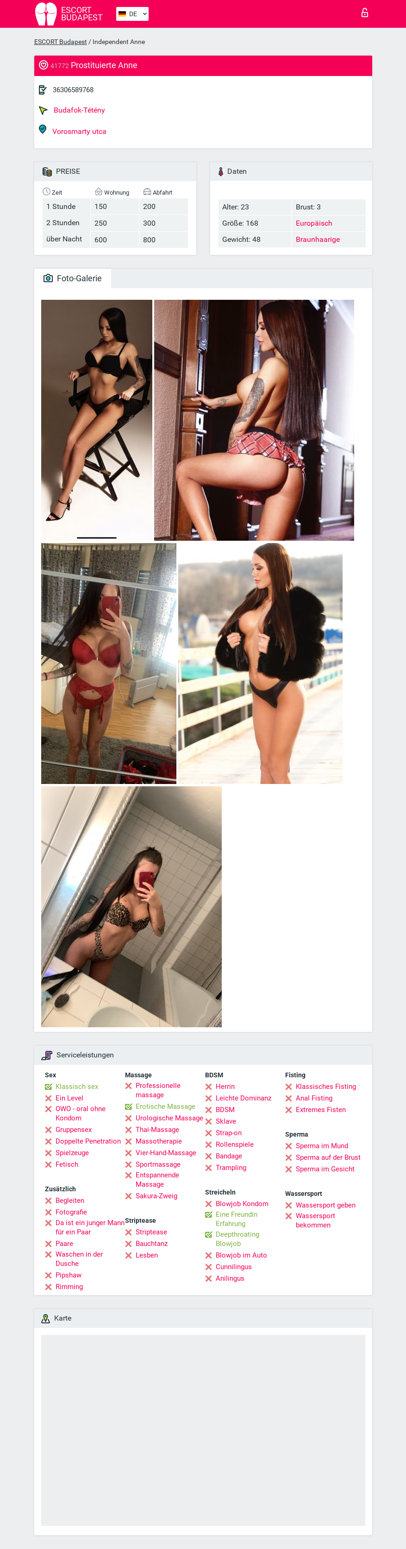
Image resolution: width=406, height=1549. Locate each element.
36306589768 (73, 90)
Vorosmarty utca (72, 130)
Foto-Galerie (73, 278)
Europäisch (314, 223)
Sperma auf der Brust (328, 1157)
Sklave (226, 1121)
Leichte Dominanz (243, 1098)
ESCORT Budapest (60, 41)
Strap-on (229, 1133)
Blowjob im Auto (241, 1255)
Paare (64, 1243)
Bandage (229, 1156)
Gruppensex (74, 1129)
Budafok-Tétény (72, 110)
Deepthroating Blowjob (237, 1239)
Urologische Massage (169, 1118)
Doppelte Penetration (88, 1141)
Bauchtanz (152, 1243)
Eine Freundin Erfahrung (236, 1219)
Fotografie (71, 1212)
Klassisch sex (77, 1086)
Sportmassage (158, 1164)
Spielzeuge (72, 1153)
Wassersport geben (326, 1205)
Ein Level (69, 1098)
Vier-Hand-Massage (166, 1153)
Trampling (231, 1167)
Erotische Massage (165, 1106)
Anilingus (230, 1278)
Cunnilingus (234, 1267)
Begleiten (70, 1200)
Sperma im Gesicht (325, 1169)
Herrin (225, 1086)
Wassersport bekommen (315, 1220)
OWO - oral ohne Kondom (81, 1113)
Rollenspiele (235, 1144)
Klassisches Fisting (326, 1086)
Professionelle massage (158, 1090)
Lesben (147, 1255)
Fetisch (67, 1164)
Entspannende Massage (157, 1180)
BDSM (225, 1110)
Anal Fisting (314, 1098)
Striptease (151, 1232)
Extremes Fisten (321, 1110)
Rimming (69, 1287)
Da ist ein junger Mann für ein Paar (90, 1227)
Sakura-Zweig (156, 1196)
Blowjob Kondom (242, 1204)
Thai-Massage (157, 1129)
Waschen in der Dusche (79, 1259)
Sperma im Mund (322, 1146)
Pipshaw (68, 1275)
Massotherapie (159, 1141)
